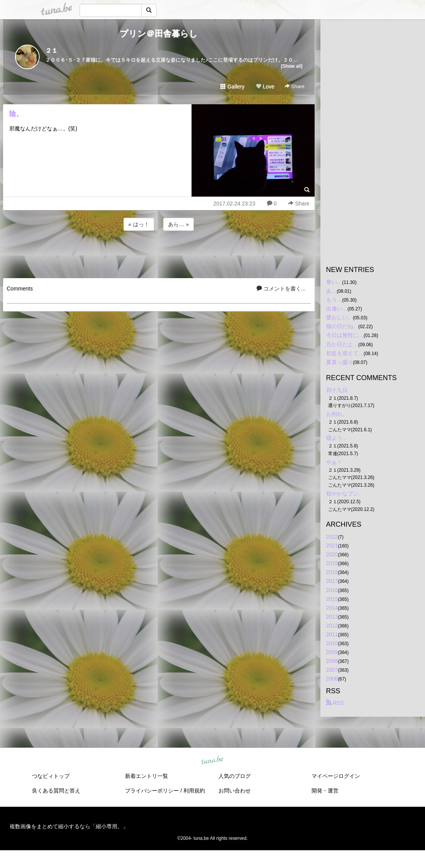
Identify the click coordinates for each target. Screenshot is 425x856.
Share (294, 86)
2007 (332, 670)
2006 (332, 679)
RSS (335, 703)
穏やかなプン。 (345, 494)
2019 (332, 563)
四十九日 (337, 390)
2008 (332, 661)
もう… (334, 300)
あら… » (178, 224)
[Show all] (291, 66)
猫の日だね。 (342, 326)
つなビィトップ (51, 776)
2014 (332, 608)
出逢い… (337, 308)
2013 (332, 617)
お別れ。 (337, 414)
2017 (332, 581)
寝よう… (337, 438)
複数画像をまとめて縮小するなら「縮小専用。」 (69, 826)
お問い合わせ (234, 791)
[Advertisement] (159, 253)
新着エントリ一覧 (146, 776)
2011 (332, 634)
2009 (332, 652)
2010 (332, 643)
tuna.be (212, 760)
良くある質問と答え (56, 791)
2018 (332, 572)
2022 (332, 537)
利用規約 (194, 791)
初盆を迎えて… (345, 353)
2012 (332, 625)
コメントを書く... (281, 288)
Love (265, 86)
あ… (331, 291)
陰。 (16, 114)
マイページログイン (336, 776)
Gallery (232, 86)
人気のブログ (234, 776)
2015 (332, 599)
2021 (332, 545)
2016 (332, 590)
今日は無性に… (345, 335)
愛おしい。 (339, 317)
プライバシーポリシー (152, 791)
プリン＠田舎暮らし (159, 33)
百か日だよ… (342, 344)
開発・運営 (325, 791)
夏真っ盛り (339, 362)
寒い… (334, 282)
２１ (51, 50)
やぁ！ (334, 462)
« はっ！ (138, 224)
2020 (332, 554)
